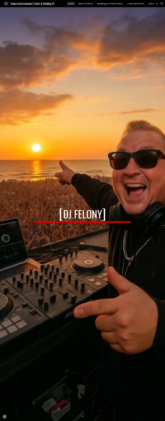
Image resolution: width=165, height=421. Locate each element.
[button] (162, 4)
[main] (82, 214)
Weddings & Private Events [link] (110, 3)
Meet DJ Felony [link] (85, 3)
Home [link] (71, 3)
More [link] (151, 3)
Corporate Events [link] (135, 3)
